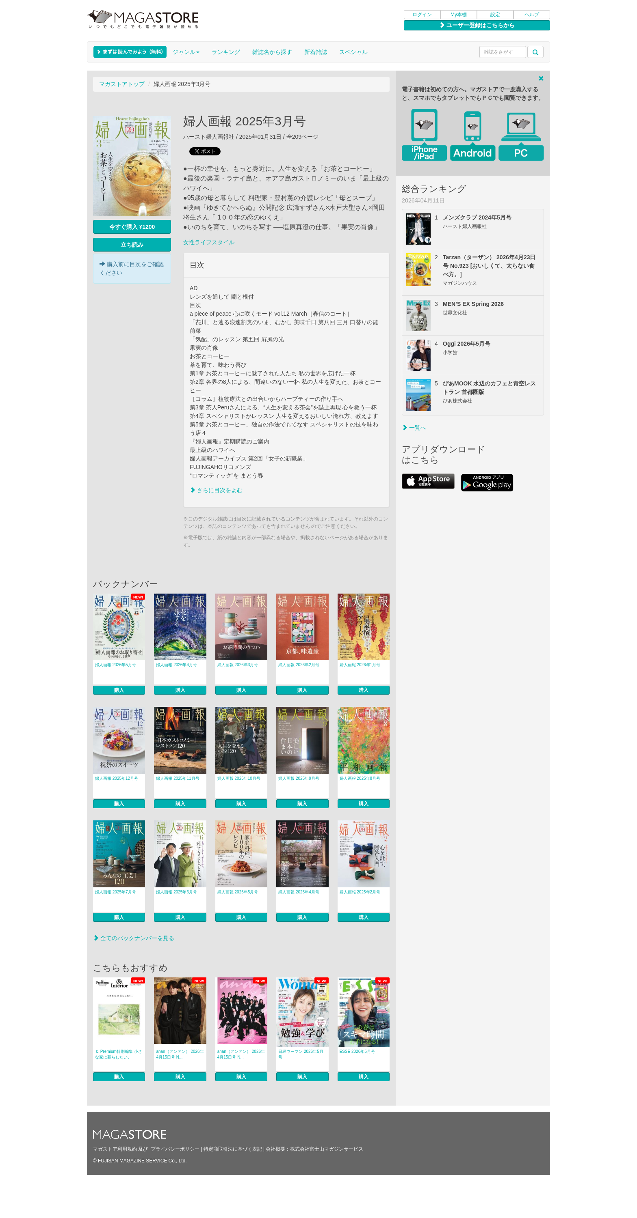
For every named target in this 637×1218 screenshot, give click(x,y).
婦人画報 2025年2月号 (360, 892)
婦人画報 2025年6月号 (176, 892)
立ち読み (132, 244)
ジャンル (186, 52)
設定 (495, 14)
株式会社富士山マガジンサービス (326, 1149)
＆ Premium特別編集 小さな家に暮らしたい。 (118, 1054)
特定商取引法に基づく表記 (233, 1149)
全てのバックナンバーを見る (133, 938)
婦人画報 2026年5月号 (115, 665)
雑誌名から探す (272, 52)
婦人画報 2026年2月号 (298, 665)
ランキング (226, 52)
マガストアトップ (122, 84)
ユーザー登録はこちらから (477, 25)
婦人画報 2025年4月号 (298, 892)
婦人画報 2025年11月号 (177, 778)
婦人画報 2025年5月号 (237, 892)
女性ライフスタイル (208, 242)
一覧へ (414, 427)
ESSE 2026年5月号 (357, 1051)
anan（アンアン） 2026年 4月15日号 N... (180, 1054)
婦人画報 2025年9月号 (298, 778)
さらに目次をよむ (216, 490)
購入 (119, 690)
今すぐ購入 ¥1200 (132, 227)
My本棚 (459, 14)
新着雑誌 (315, 52)
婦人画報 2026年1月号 (360, 665)
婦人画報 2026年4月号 (176, 665)
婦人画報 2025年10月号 (238, 778)
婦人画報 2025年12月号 (116, 778)
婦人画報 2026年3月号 (237, 665)
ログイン (422, 14)
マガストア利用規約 (115, 1149)
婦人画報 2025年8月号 (360, 778)
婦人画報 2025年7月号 (115, 892)
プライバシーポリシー (175, 1149)
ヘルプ (531, 14)
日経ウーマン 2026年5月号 (300, 1054)
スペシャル (353, 52)
